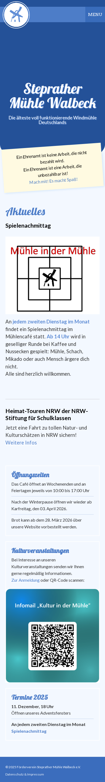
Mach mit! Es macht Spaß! (53, 180)
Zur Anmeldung (25, 580)
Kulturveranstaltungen (40, 551)
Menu (95, 14)
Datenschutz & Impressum (24, 774)
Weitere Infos (21, 443)
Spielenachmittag (28, 731)
